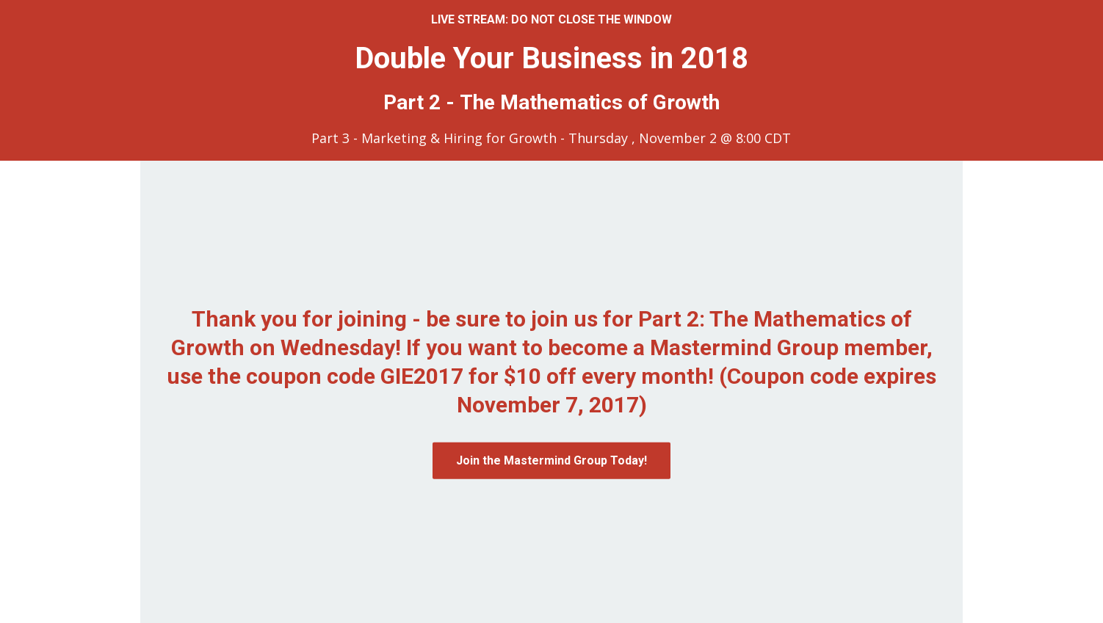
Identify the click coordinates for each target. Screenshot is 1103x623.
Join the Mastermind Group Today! (551, 460)
